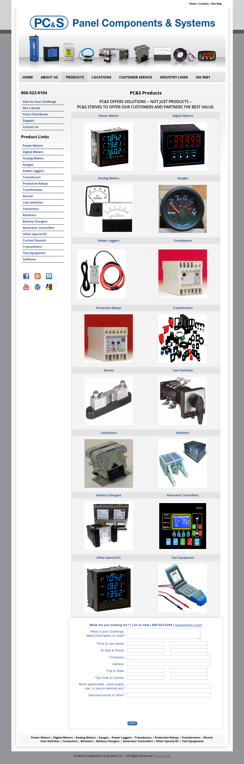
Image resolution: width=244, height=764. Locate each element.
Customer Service (135, 77)
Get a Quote (31, 108)
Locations (101, 77)
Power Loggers (33, 171)
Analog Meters (33, 158)
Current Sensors (34, 240)
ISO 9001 (203, 77)
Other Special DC (35, 234)
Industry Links (174, 77)
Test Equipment (34, 253)
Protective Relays (35, 183)
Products (75, 77)
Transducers (32, 177)
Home (193, 3)
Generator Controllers (39, 228)
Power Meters (33, 146)
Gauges (28, 165)
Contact (204, 3)
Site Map (216, 3)
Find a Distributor (36, 114)
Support (29, 121)
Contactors (31, 209)
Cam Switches (33, 202)
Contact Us (31, 127)
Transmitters (32, 247)
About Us (49, 77)
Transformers (33, 190)
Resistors (29, 215)
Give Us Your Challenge (39, 102)
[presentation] (164, 709)
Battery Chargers (35, 221)
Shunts (28, 196)
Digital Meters (33, 152)
